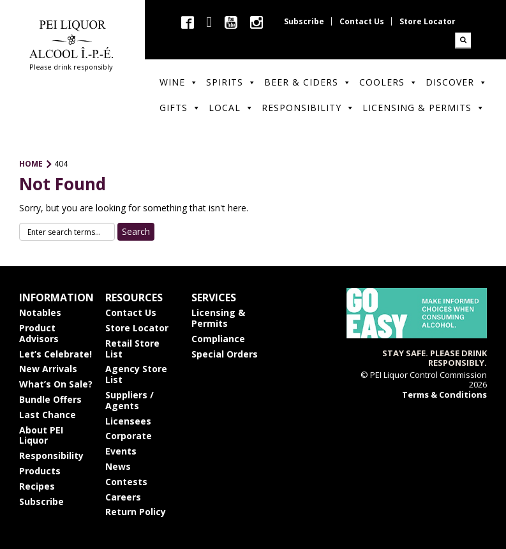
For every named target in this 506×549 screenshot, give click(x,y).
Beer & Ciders (308, 82)
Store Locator (427, 21)
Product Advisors (39, 333)
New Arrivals (48, 369)
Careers (123, 497)
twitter (209, 22)
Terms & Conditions (444, 394)
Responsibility (308, 108)
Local (231, 108)
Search (463, 41)
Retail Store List (132, 348)
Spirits (231, 82)
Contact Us (361, 21)
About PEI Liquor (41, 435)
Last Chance (47, 415)
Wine (179, 82)
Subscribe (304, 21)
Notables (40, 312)
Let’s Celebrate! (55, 354)
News (118, 466)
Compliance (218, 339)
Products (40, 471)
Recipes (37, 486)
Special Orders (224, 354)
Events (121, 451)
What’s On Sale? (56, 384)
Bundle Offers (50, 399)
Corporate (128, 436)
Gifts (180, 108)
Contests (126, 482)
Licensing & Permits (423, 108)
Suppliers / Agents (129, 400)
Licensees (128, 421)
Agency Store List (136, 374)
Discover (456, 82)
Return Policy (135, 512)
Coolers (388, 82)
